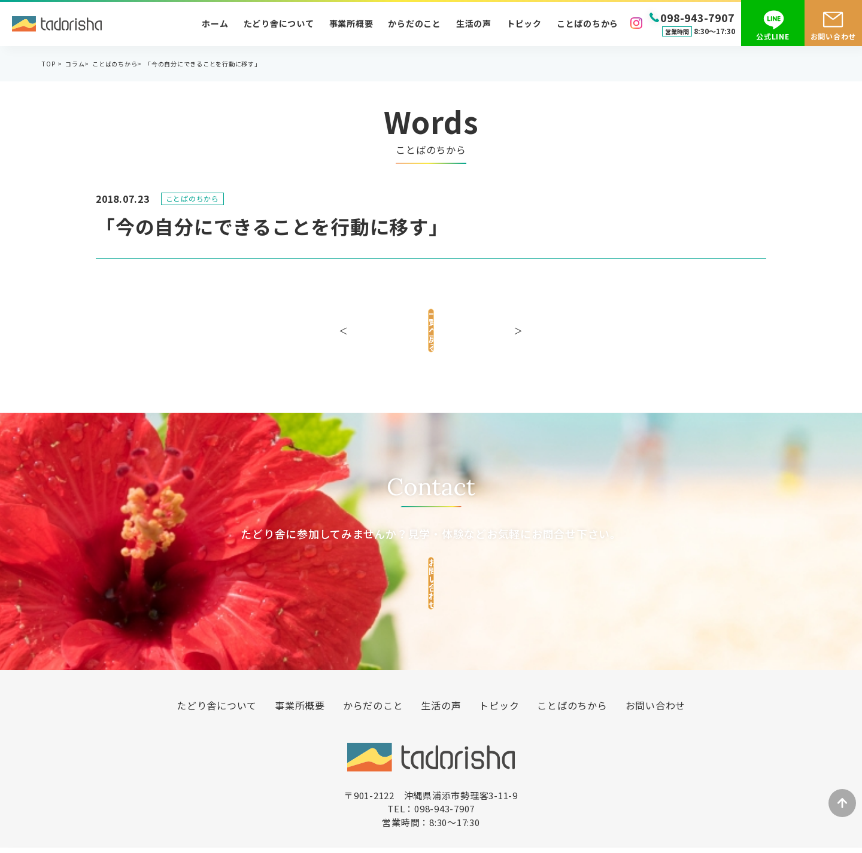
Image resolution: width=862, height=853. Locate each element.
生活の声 (473, 23)
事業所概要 (351, 23)
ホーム (215, 23)
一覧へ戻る (431, 326)
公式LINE (773, 36)
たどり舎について (279, 23)
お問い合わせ (834, 36)
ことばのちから (587, 23)
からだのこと (414, 23)
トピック (524, 23)
